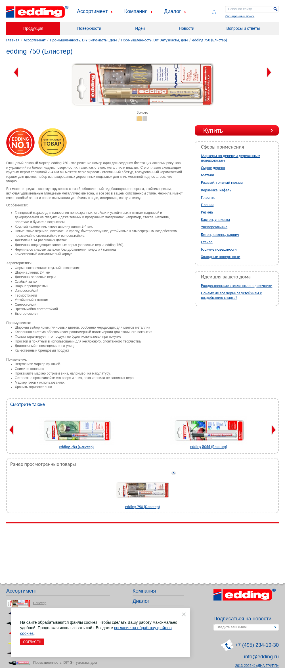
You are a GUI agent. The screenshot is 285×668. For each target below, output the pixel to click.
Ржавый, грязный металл (222, 182)
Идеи (140, 28)
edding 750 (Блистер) (209, 40)
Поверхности (89, 28)
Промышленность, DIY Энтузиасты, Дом (83, 40)
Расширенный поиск (239, 16)
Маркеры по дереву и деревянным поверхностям (230, 158)
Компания (136, 11)
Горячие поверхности (219, 249)
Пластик (208, 197)
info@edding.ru (261, 656)
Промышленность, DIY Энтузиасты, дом (154, 40)
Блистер (39, 603)
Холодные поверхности (220, 256)
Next (269, 72)
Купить (213, 130)
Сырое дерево (213, 167)
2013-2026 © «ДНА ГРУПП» (257, 666)
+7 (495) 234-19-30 (257, 645)
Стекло (207, 242)
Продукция (33, 28)
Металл (207, 175)
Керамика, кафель (216, 190)
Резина (207, 212)
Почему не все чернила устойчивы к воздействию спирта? (231, 295)
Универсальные (214, 227)
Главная (12, 40)
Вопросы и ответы (243, 28)
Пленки (207, 204)
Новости (186, 28)
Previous (16, 72)
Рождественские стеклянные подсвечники (236, 285)
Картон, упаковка (215, 219)
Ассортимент (92, 11)
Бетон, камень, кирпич (220, 234)
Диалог (172, 11)
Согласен (32, 642)
